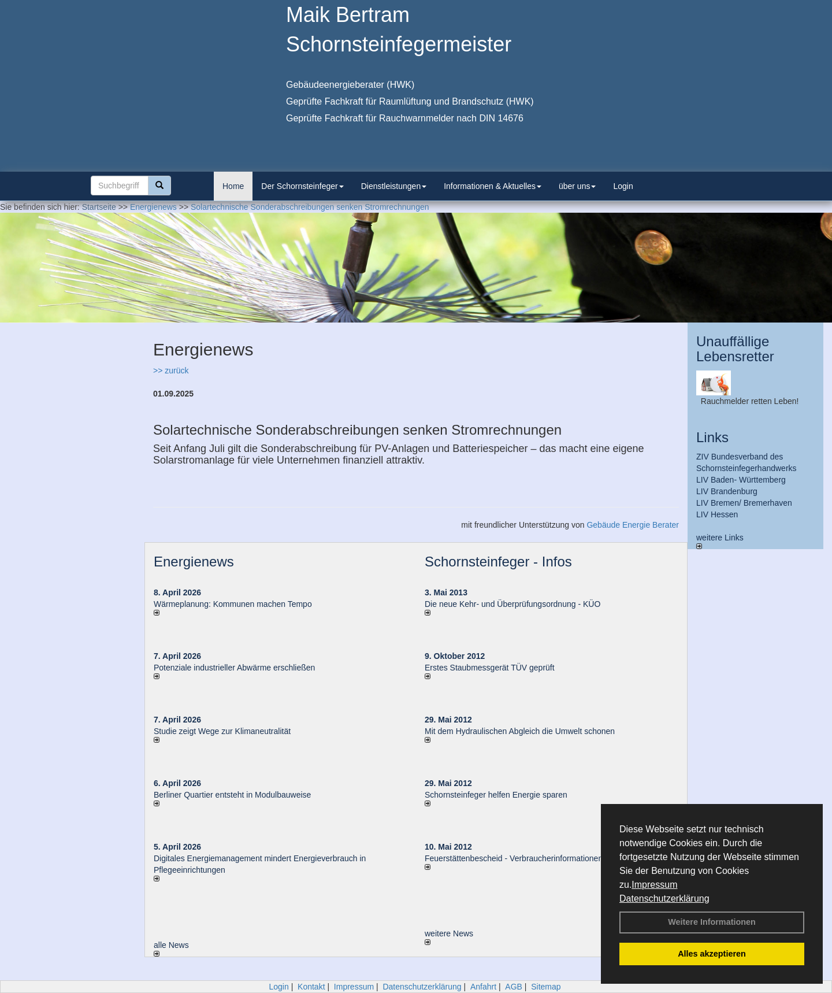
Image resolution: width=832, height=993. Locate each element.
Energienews (194, 561)
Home (233, 186)
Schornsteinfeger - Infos (498, 561)
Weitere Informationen (712, 922)
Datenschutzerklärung (664, 898)
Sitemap (545, 986)
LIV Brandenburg (726, 491)
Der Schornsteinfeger (302, 186)
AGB (513, 986)
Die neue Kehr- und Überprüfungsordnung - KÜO (512, 604)
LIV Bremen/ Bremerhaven (744, 502)
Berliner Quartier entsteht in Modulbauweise (232, 794)
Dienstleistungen (394, 186)
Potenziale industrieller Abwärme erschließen (234, 667)
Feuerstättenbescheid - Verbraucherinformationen (514, 858)
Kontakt (311, 986)
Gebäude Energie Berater (632, 524)
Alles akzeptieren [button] (712, 953)
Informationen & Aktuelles (492, 186)
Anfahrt (483, 986)
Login (623, 186)
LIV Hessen (717, 514)
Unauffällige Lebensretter (735, 349)
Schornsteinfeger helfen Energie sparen (496, 794)
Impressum (654, 885)
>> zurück (170, 370)
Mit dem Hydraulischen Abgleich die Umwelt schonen (520, 731)
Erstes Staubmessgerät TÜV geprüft (490, 667)
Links (712, 437)
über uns (577, 186)
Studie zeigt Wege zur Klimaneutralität (222, 731)
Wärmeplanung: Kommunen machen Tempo (233, 604)
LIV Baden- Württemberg (741, 479)
